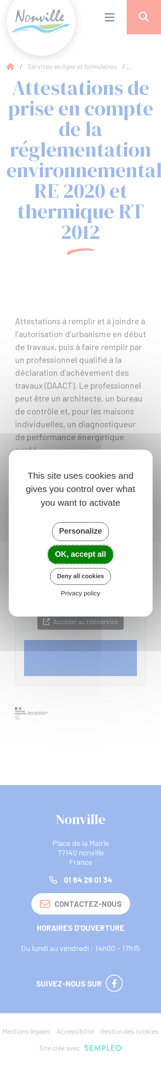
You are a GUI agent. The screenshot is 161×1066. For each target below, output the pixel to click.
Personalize (80, 531)
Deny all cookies (80, 576)
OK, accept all (80, 554)
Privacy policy (80, 593)
